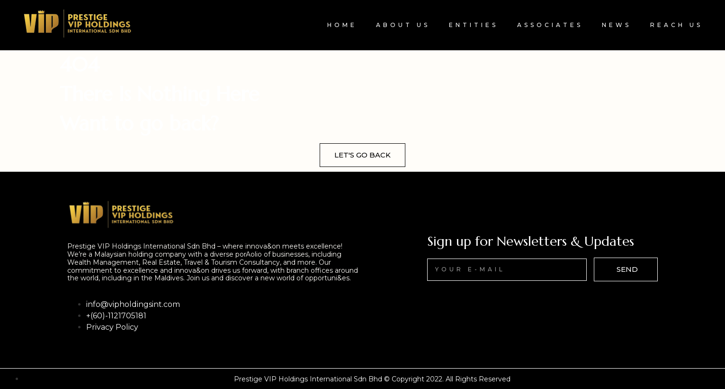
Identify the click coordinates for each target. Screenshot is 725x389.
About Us (403, 24)
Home (342, 24)
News (616, 24)
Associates (550, 24)
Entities (473, 24)
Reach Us (676, 24)
